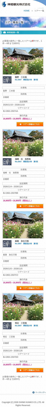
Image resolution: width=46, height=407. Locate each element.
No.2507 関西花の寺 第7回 (26, 80)
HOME (27, 11)
